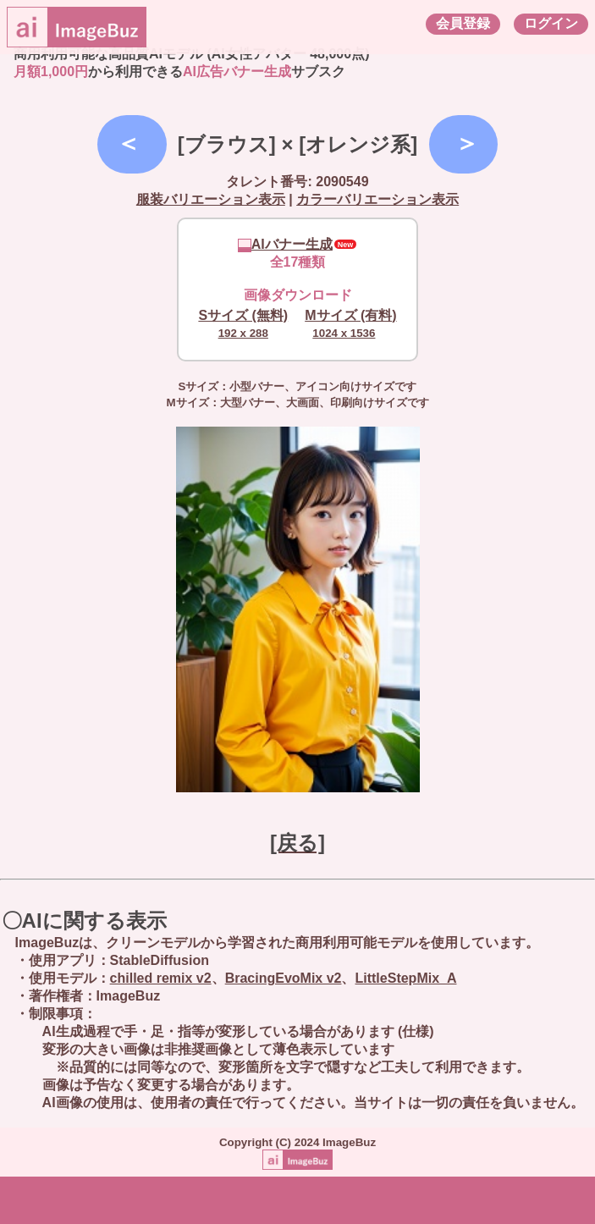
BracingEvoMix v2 (283, 978)
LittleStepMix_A (405, 978)
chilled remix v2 (161, 978)
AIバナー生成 (285, 244)
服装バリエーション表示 (210, 199)
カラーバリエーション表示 (377, 199)
